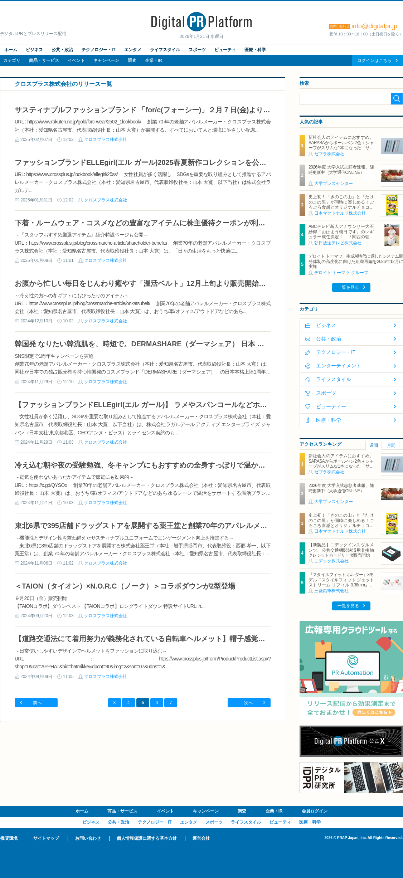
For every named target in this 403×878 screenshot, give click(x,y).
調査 (132, 60)
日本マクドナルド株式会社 (340, 213)
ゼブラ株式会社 (329, 153)
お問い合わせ (88, 838)
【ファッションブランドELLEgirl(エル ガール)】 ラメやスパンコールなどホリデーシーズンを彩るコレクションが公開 (205, 405)
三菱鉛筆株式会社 (331, 590)
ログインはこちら (374, 60)
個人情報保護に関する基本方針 (147, 838)
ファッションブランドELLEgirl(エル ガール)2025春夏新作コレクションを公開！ (144, 162)
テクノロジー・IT (99, 49)
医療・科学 (255, 49)
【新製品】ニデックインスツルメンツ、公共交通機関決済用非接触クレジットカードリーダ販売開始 (341, 550)
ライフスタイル (165, 49)
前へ (37, 702)
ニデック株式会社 (331, 561)
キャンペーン (106, 60)
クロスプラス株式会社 (105, 139)
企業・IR (153, 60)
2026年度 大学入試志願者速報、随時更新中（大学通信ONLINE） (341, 170)
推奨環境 (9, 838)
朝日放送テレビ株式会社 (337, 242)
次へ (248, 702)
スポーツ (197, 49)
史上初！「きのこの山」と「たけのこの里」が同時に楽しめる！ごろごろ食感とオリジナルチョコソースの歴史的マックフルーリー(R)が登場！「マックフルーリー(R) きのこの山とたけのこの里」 (341, 209)
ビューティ (225, 49)
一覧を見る (348, 287)
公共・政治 (62, 49)
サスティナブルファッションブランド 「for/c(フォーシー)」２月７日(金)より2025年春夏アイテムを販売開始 (190, 110)
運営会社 (201, 838)
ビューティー (331, 406)
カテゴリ (11, 60)
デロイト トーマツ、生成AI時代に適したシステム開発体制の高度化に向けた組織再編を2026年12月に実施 (356, 261)
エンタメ (132, 49)
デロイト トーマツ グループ (341, 272)
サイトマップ (46, 838)
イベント (76, 60)
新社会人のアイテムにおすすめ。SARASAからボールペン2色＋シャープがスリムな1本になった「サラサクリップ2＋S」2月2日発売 (341, 145)
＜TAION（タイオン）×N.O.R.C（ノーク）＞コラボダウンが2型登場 (125, 586)
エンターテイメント (338, 366)
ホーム (10, 49)
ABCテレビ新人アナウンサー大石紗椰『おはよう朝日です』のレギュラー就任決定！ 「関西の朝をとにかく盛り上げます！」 (341, 234)
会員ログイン (314, 811)
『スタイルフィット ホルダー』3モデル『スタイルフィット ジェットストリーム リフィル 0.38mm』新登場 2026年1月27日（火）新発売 (341, 582)
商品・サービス (44, 60)
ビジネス (34, 49)
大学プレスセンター (333, 183)
